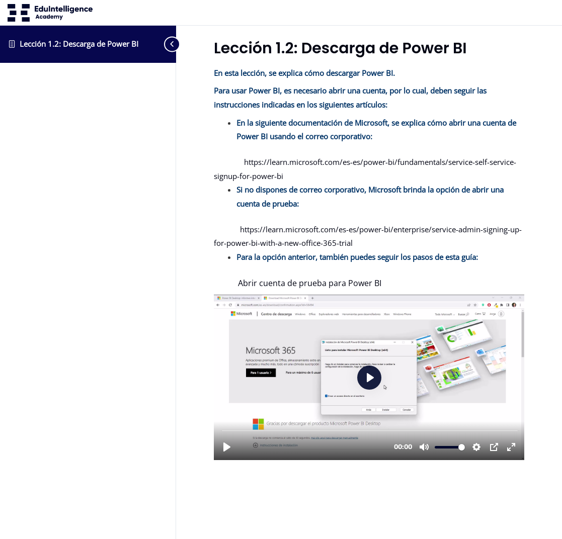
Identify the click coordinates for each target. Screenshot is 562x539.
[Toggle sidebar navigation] (161, 44)
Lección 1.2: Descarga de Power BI (79, 44)
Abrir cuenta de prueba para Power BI (297, 283)
